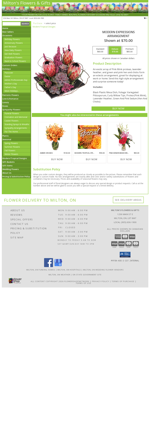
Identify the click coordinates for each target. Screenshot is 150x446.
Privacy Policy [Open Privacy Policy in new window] (100, 281)
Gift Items (7, 165)
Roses (5, 106)
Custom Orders (9, 65)
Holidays (6, 69)
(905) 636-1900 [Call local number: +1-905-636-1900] (39, 18)
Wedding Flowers (10, 169)
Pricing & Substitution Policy (16, 176)
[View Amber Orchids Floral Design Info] (55, 137)
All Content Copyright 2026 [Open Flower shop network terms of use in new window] (47, 281)
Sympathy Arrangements (16, 128)
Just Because (10, 46)
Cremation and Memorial (16, 117)
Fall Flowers (10, 150)
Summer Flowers (12, 146)
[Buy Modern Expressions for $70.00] (118, 108)
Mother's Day (11, 83)
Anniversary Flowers (14, 43)
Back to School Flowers (15, 61)
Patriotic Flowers (10, 95)
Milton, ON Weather (59, 274)
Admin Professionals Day (16, 80)
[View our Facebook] (48, 266)
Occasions (7, 35)
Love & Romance (10, 98)
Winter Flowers (11, 154)
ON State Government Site (87, 274)
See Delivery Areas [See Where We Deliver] (128, 199)
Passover (9, 72)
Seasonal (6, 139)
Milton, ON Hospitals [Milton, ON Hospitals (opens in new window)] (69, 269)
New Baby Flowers (13, 50)
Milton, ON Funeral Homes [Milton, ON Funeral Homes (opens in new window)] (40, 269)
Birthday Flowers (12, 39)
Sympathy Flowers (11, 109)
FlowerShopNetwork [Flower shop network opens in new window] (76, 281)
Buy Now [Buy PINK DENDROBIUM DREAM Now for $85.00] (126, 159)
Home (5, 28)
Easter (7, 76)
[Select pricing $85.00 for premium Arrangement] (129, 50)
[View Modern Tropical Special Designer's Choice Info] (89, 137)
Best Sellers (8, 31)
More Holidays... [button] (12, 91)
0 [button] (145, 18)
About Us (6, 173)
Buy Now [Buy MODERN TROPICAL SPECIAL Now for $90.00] (91, 159)
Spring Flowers (11, 143)
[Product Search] (12, 24)
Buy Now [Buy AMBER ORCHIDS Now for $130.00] (57, 159)
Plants (5, 135)
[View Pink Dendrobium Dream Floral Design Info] (124, 137)
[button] (125, 254)
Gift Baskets (8, 162)
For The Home (11, 131)
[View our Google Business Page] (58, 266)
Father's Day (10, 87)
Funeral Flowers (12, 113)
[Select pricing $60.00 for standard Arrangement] (100, 50)
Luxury (5, 102)
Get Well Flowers (12, 53)
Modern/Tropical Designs (14, 158)
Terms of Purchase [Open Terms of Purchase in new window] (123, 281)
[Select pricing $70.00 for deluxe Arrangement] (115, 50)
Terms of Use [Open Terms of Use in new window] (83, 283)
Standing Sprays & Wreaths (17, 124)
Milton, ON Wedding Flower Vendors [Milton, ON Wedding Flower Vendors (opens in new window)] (103, 269)
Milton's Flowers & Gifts (26, 3)
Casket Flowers (11, 120)
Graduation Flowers (13, 57)
